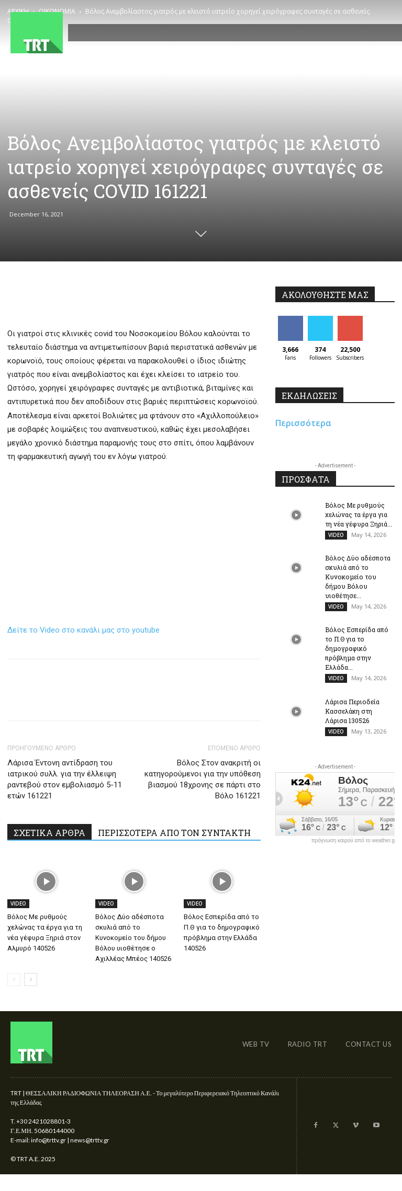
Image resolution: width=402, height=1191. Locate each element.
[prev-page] (13, 979)
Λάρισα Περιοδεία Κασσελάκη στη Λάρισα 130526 (352, 718)
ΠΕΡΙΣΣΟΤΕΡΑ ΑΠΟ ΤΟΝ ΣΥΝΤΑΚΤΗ (174, 832)
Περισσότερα (303, 423)
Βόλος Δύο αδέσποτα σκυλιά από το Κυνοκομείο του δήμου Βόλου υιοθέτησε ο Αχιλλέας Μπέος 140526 (133, 938)
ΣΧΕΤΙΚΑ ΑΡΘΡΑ (49, 832)
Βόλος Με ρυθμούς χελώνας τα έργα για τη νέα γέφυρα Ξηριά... (358, 514)
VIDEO (18, 903)
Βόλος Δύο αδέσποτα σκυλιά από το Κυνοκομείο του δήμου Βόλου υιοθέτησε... (357, 579)
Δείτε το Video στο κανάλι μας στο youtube (83, 630)
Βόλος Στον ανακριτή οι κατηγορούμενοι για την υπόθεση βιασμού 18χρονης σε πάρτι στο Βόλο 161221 (202, 779)
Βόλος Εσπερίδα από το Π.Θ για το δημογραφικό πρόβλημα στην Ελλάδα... (356, 654)
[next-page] (30, 979)
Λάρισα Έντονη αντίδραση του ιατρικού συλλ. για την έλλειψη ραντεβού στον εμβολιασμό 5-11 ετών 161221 (64, 779)
